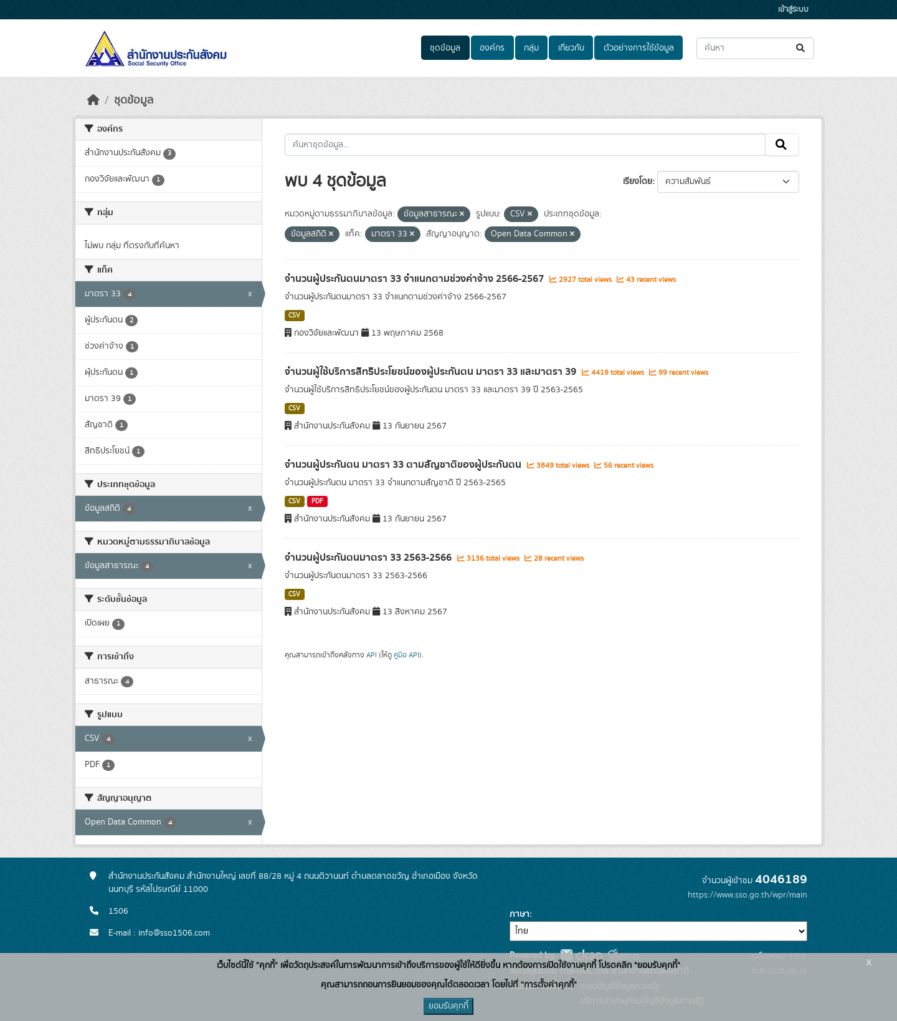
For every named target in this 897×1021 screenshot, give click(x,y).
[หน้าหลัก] (93, 100)
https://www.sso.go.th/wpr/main (747, 895)
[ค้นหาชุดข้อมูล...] (755, 48)
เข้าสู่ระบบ (793, 10)
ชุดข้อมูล (445, 48)
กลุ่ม (531, 48)
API (371, 655)
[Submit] (801, 48)
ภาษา (519, 914)
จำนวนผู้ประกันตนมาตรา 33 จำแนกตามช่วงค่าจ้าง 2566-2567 (415, 279)
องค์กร (492, 48)
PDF (317, 501)
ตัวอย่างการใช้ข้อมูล (639, 48)
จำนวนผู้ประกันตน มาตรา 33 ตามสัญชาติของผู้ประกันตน (404, 465)
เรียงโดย (637, 181)
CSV (294, 316)
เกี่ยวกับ (571, 48)
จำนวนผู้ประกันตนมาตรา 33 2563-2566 (369, 557)
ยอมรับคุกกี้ (448, 1006)
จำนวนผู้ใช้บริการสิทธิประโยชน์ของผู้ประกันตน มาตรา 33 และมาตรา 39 (432, 372)
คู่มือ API (406, 655)
